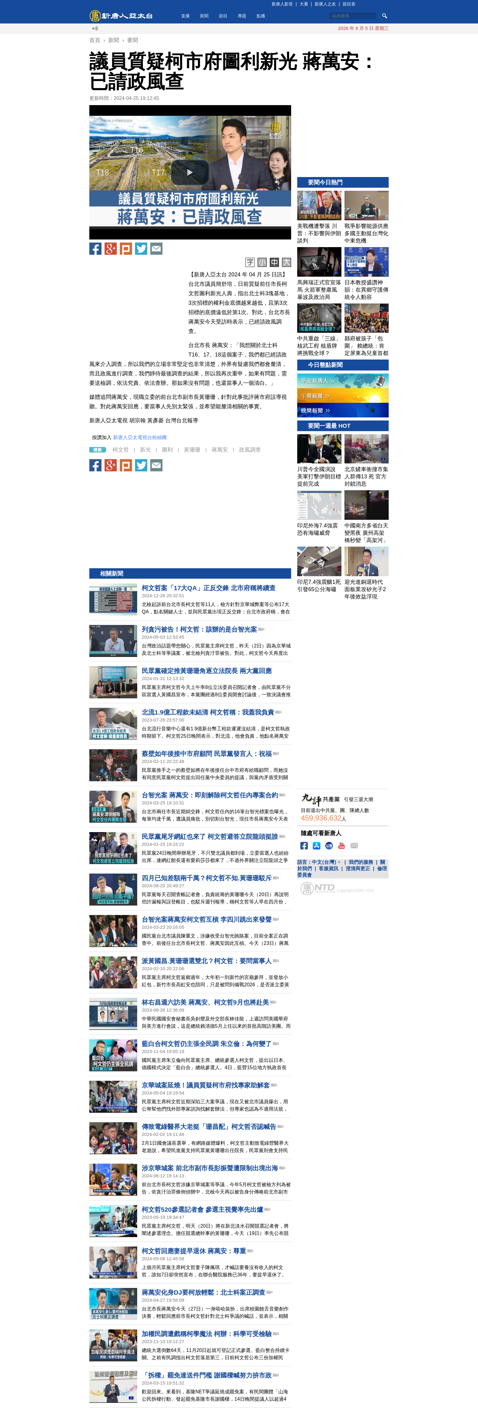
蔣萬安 (220, 450)
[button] (190, 172)
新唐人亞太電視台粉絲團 (140, 437)
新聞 (204, 15)
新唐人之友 (325, 4)
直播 (185, 15)
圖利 (167, 450)
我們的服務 (361, 862)
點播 (261, 15)
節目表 (349, 4)
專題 (242, 15)
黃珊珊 (192, 450)
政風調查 (250, 450)
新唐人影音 (282, 4)
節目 (223, 15)
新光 (145, 450)
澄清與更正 (358, 868)
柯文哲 (120, 450)
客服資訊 (328, 868)
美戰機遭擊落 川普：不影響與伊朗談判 (323, 28)
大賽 (304, 4)
